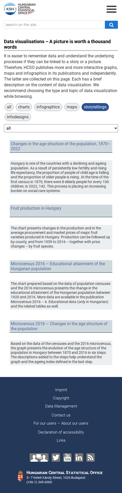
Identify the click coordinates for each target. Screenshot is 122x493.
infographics (48, 106)
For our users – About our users (61, 423)
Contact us (61, 415)
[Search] (111, 25)
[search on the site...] (54, 25)
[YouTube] (67, 457)
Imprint (61, 390)
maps (72, 106)
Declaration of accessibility (61, 432)
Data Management (61, 406)
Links (61, 440)
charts (24, 106)
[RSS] (90, 457)
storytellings (95, 106)
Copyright (61, 398)
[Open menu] (111, 9)
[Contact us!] (39, 457)
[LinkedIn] (79, 457)
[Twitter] (56, 457)
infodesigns (18, 116)
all (9, 106)
